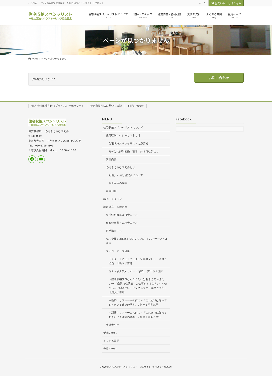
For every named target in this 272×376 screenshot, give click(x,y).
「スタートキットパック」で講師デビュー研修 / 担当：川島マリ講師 (137, 261)
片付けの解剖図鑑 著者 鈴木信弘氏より (134, 151)
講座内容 (111, 159)
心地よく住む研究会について (126, 175)
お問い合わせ (136, 105)
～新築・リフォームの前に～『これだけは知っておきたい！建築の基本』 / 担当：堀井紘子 (138, 302)
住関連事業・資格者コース (122, 222)
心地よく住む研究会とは (120, 167)
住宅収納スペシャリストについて (123, 127)
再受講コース (114, 230)
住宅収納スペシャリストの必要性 (128, 143)
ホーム (202, 3)
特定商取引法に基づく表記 (106, 105)
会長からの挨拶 (118, 183)
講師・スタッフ (112, 198)
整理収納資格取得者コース (122, 214)
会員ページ (110, 348)
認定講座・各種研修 (115, 206)
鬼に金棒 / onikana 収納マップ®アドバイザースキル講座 (137, 241)
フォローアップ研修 (118, 251)
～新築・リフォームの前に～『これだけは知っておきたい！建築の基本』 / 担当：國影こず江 (138, 314)
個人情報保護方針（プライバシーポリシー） (57, 105)
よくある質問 (111, 340)
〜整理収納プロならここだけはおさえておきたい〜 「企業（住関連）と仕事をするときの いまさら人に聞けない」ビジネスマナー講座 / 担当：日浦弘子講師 (138, 286)
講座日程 (111, 191)
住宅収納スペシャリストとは (123, 135)
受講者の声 (112, 324)
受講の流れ (110, 332)
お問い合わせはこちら (226, 3)
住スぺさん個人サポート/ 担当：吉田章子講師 (136, 271)
